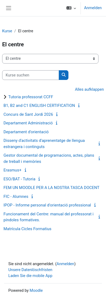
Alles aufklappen (89, 89)
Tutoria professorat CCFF (30, 96)
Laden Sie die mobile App (30, 275)
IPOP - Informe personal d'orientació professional (47, 205)
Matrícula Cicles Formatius (27, 228)
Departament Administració (28, 123)
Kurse (7, 31)
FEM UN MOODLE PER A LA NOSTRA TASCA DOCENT (51, 187)
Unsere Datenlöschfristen (30, 269)
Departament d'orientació (26, 131)
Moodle (36, 290)
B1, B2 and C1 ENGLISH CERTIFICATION (39, 105)
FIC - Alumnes (15, 196)
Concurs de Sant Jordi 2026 (28, 114)
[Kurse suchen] (30, 75)
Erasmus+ (12, 170)
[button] (71, 8)
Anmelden (93, 7)
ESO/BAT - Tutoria (19, 179)
